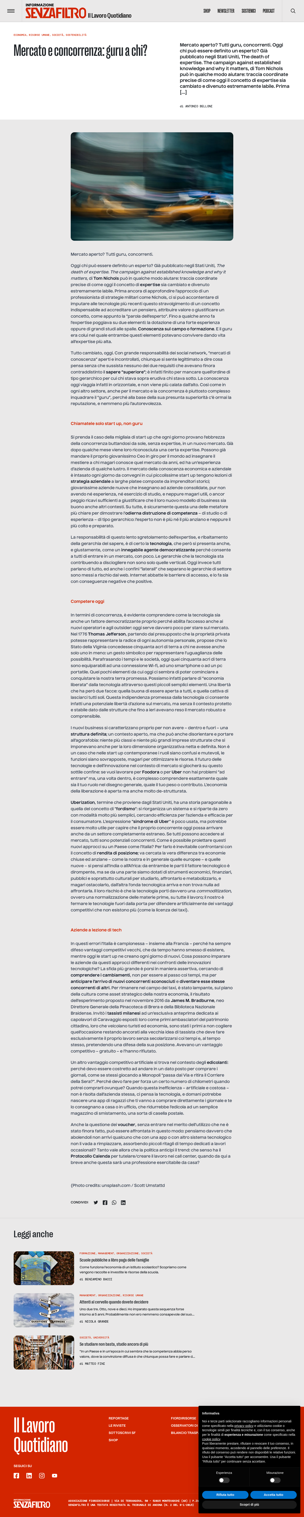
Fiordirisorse (183, 1418)
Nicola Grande (97, 1321)
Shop (207, 11)
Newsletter (226, 11)
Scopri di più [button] (249, 1504)
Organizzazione (127, 1253)
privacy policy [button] (244, 1426)
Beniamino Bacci (98, 1279)
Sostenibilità (76, 35)
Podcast (269, 11)
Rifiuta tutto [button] (225, 1495)
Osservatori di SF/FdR (191, 1425)
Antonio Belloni (199, 106)
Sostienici (249, 11)
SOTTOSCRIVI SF (122, 1433)
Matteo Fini (95, 1364)
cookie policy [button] (211, 1439)
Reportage (119, 1418)
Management (106, 1253)
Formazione (87, 1253)
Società (57, 35)
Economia (20, 35)
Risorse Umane (39, 35)
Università (101, 1337)
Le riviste (117, 1425)
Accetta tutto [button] (273, 1495)
